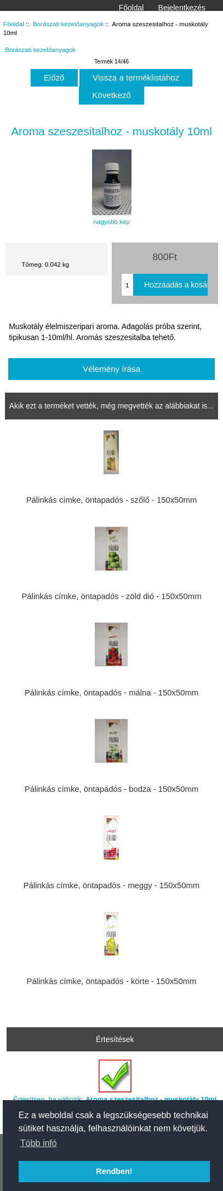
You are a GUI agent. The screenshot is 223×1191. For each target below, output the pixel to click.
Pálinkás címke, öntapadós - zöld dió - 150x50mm (111, 596)
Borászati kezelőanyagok (68, 23)
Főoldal (131, 7)
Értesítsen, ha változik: (114, 1081)
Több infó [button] (38, 1143)
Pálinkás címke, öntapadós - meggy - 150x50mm (111, 885)
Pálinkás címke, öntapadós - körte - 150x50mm (112, 981)
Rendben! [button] (114, 1171)
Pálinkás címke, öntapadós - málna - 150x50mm (111, 692)
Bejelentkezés (181, 7)
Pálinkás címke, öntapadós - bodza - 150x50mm (111, 789)
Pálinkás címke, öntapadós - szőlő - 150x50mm (111, 500)
